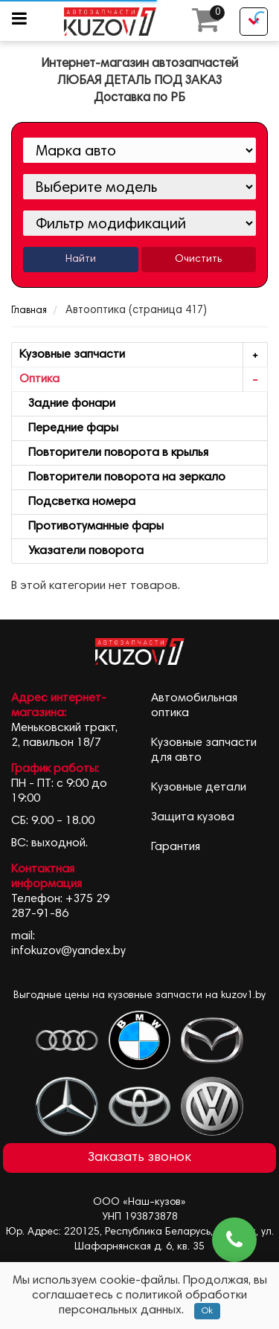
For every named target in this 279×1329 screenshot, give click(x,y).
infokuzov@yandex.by (68, 951)
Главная (29, 311)
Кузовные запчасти (143, 355)
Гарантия (175, 847)
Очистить (198, 259)
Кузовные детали (198, 788)
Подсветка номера (77, 502)
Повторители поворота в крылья (113, 453)
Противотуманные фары (91, 526)
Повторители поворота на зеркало (122, 477)
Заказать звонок (139, 1158)
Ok (207, 1311)
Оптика (143, 379)
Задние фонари (67, 404)
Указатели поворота (81, 551)
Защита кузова (192, 817)
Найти (80, 259)
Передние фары (68, 428)
